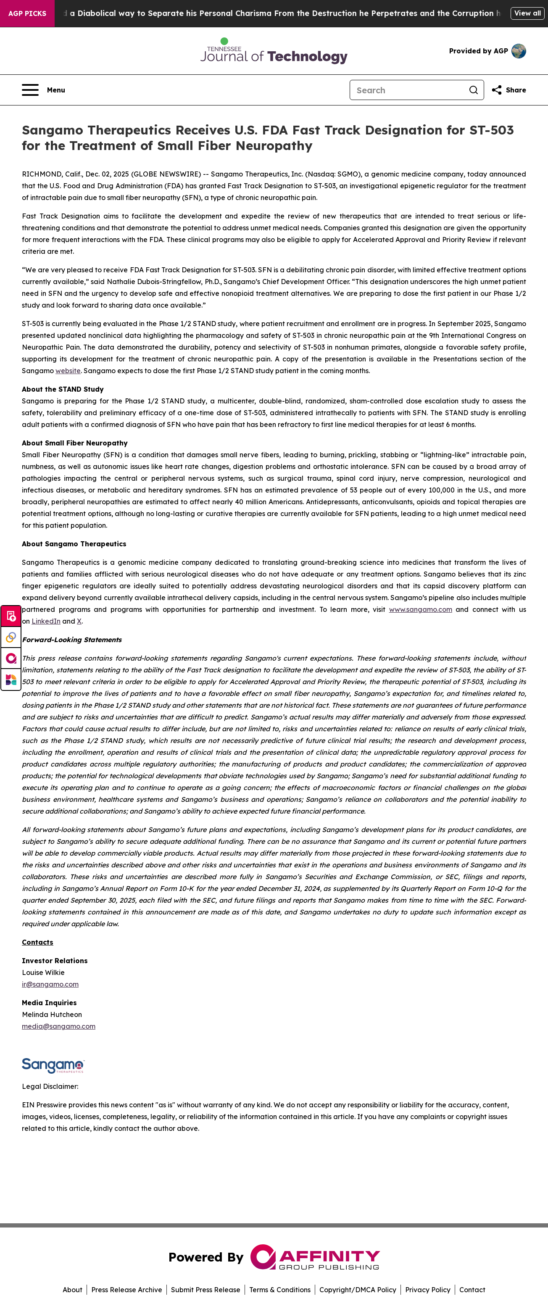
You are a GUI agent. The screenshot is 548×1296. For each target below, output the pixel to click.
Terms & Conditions (280, 1289)
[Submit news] (11, 616)
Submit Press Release (205, 1289)
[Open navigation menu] (43, 90)
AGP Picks (27, 13)
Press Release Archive (126, 1289)
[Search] (407, 90)
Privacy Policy (428, 1289)
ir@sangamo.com (50, 984)
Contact (472, 1289)
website (68, 370)
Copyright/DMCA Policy (357, 1289)
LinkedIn (46, 621)
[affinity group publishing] (11, 658)
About (72, 1289)
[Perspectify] (11, 637)
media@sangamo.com (58, 1026)
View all (527, 13)
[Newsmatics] (11, 679)
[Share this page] (508, 90)
